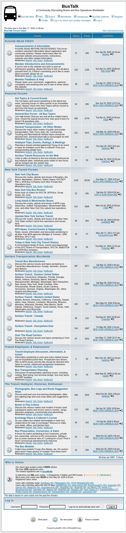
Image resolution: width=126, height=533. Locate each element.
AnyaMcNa (47, 471)
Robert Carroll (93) (24, 492)
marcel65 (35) (39, 489)
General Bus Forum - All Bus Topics (35, 113)
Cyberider (105, 248)
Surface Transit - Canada (29, 316)
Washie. (105, 54)
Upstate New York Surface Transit (34, 216)
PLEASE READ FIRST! (19, 41)
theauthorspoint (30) (42, 492)
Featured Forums (16, 93)
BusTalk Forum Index (15, 30)
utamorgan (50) (89, 492)
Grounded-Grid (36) (49, 487)
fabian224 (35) (33, 487)
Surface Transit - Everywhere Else (34, 326)
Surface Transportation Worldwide (27, 256)
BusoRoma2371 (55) (97, 485)
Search (50, 17)
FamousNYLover (105, 235)
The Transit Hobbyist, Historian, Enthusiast (33, 384)
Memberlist (64, 17)
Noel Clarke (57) (91, 489)
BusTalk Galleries (99, 17)
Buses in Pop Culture (27, 404)
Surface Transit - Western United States (37, 297)
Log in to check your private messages (70, 20)
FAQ (39, 17)
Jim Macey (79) (94, 487)
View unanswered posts (112, 31)
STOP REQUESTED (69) (82, 483)
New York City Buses (27, 174)
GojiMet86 (105, 222)
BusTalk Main (26, 17)
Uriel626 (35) (76, 492)
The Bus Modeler (24, 446)
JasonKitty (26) (66, 487)
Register (117, 17)
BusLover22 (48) (79, 485)
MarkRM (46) (64, 489)
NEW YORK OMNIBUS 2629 (106, 85)
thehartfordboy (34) (60, 492)
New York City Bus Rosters (30, 190)
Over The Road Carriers (28, 335)
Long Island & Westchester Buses (34, 200)
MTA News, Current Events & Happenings (38, 229)
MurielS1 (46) (77, 489)
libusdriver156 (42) (24, 489)
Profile (43, 20)
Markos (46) (52, 489)
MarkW (29, 60)
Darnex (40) (21, 487)
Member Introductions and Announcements (39, 64)
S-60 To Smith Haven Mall (105, 195)
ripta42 (106, 376)
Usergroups (81, 17)
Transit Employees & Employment (27, 347)
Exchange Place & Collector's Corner (36, 418)
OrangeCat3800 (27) (109, 489)
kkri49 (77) (106, 487)
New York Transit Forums (21, 169)
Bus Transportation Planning (31, 370)
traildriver (106, 148)
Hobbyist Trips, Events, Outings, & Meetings (40, 142)
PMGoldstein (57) (62, 483)
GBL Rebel (38, 60)
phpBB (58, 528)
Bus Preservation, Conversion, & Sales (37, 431)
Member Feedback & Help (29, 79)
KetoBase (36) (47, 483)
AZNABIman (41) (63, 485)
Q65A (105, 120)
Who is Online (14, 462)
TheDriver (105, 161)
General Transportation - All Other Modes (38, 127)
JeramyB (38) (80, 487)
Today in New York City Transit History (37, 242)
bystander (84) (114, 485)
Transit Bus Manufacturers (30, 261)
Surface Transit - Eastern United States (37, 274)
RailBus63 (48, 60)
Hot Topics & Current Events (31, 98)
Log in (97, 20)
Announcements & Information (32, 46)
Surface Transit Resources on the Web (37, 155)
